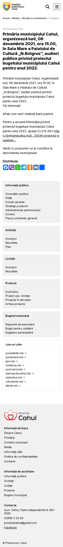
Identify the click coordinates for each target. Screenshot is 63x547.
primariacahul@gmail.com (20, 523)
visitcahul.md (14, 377)
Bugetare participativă (19, 332)
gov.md (10, 361)
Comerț (10, 214)
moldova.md (13, 365)
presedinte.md (14, 353)
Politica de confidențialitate (21, 456)
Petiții (8, 198)
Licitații (8, 485)
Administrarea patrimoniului (22, 210)
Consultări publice (16, 194)
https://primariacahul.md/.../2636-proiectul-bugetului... (31, 135)
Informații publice (15, 476)
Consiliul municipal (16, 442)
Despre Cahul (13, 433)
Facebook (10, 527)
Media (8, 447)
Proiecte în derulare (18, 300)
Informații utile (13, 452)
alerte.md (11, 385)
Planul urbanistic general (21, 218)
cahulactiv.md (14, 381)
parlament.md (14, 357)
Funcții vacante (15, 202)
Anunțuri (11, 238)
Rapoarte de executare (20, 324)
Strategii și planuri (16, 206)
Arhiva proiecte (15, 304)
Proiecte (9, 490)
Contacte (9, 461)
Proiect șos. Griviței (17, 296)
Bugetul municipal (15, 495)
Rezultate (11, 242)
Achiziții (9, 481)
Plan (8, 246)
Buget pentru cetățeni (19, 328)
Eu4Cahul (11, 291)
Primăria (9, 437)
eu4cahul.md (14, 369)
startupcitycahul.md (18, 373)
